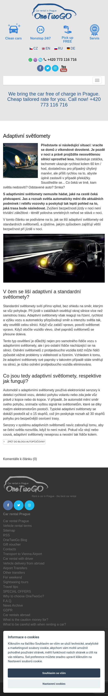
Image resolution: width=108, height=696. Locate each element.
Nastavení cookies (54, 683)
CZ (35, 48)
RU (60, 48)
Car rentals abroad (16, 615)
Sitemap (9, 530)
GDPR (7, 610)
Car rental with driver (18, 558)
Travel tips (10, 587)
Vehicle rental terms (17, 525)
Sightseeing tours (15, 582)
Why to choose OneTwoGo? (23, 596)
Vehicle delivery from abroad (23, 563)
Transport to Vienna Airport (22, 554)
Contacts (9, 549)
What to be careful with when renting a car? (34, 624)
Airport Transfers (15, 568)
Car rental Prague (16, 521)
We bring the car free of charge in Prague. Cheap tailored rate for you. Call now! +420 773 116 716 (54, 99)
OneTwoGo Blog (15, 540)
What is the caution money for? (25, 619)
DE (73, 48)
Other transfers (14, 572)
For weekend (12, 577)
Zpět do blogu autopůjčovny (24, 441)
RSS (6, 535)
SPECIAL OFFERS (17, 591)
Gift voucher (12, 544)
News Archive (13, 605)
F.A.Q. (7, 601)
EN (48, 48)
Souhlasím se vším (54, 673)
